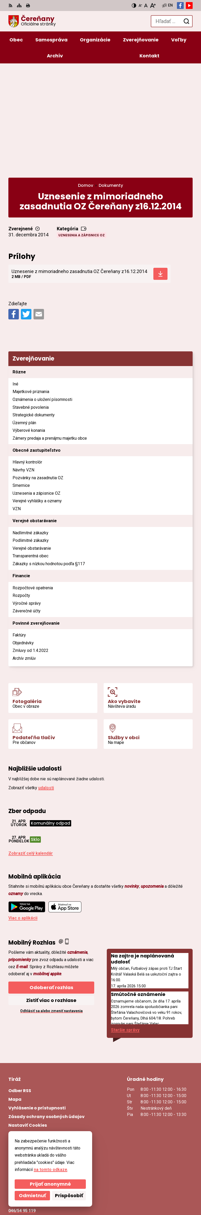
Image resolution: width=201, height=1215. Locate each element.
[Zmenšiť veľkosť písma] (140, 5)
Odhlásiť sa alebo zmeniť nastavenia (51, 905)
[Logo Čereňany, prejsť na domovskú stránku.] (32, 21)
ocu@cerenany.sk (26, 1110)
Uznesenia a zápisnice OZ (81, 129)
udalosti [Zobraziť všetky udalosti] (46, 681)
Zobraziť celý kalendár (30, 747)
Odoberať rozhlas (51, 881)
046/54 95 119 (22, 1104)
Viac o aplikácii (22, 812)
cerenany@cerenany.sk (31, 1117)
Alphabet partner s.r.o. (80, 1186)
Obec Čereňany (70, 1193)
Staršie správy (125, 924)
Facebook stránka (26, 1123)
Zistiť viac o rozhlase (51, 894)
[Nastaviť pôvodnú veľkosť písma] (146, 5)
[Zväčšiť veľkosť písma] (153, 5)
